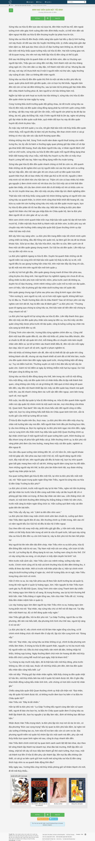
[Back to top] (85, 834)
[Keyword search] (75, 2)
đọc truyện (26, 834)
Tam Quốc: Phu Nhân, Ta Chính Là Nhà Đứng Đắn (54, 834)
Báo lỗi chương (43, 819)
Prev (37, 18)
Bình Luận (53, 819)
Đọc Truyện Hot (17, 1)
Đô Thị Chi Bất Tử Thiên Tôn (49, 839)
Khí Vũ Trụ (59, 839)
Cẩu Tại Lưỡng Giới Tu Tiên (49, 836)
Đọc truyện (18, 834)
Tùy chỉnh (48, 2)
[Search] (84, 2)
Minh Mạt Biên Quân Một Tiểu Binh (47, 10)
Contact (78, 834)
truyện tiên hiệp (18, 837)
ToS (82, 834)
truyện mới (27, 835)
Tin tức (19, 840)
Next (57, 18)
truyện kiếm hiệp (27, 837)
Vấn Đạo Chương (70, 834)
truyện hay (34, 834)
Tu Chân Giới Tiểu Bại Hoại (69, 839)
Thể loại (39, 2)
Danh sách (30, 2)
